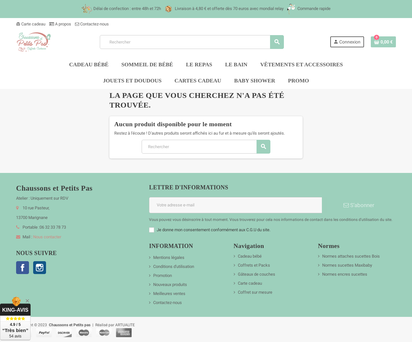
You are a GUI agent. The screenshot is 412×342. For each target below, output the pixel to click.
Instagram (39, 267)
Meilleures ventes (169, 293)
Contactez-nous (92, 24)
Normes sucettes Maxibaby (347, 265)
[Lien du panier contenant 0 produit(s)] (383, 41)
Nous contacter (47, 236)
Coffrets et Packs (254, 265)
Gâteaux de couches (256, 274)
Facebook (22, 267)
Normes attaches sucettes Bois (351, 256)
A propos (60, 24)
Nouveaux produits (170, 284)
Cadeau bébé (250, 256)
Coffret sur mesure (255, 292)
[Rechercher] (192, 42)
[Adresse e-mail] (235, 205)
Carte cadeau (30, 24)
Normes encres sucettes (344, 274)
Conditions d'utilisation (173, 266)
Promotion (162, 275)
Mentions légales (168, 257)
